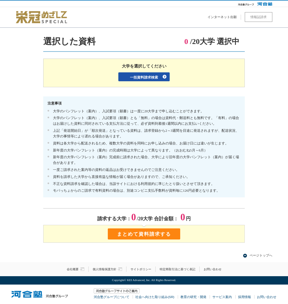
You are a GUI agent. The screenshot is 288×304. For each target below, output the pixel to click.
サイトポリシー (140, 269)
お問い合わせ (213, 269)
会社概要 (75, 269)
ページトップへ (261, 255)
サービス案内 (222, 297)
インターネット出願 (222, 17)
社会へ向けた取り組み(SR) (154, 297)
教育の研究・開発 (193, 297)
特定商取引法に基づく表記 (177, 269)
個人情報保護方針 (107, 269)
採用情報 (244, 297)
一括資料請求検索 (144, 77)
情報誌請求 (258, 17)
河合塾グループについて (111, 297)
